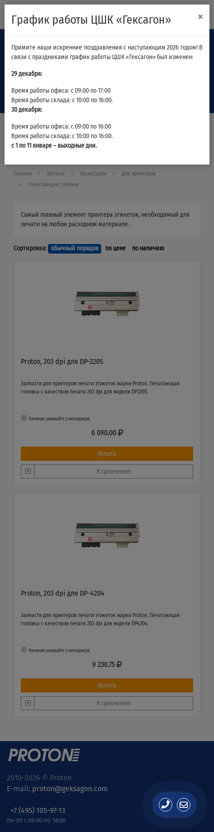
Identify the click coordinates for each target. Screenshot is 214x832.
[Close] (200, 17)
